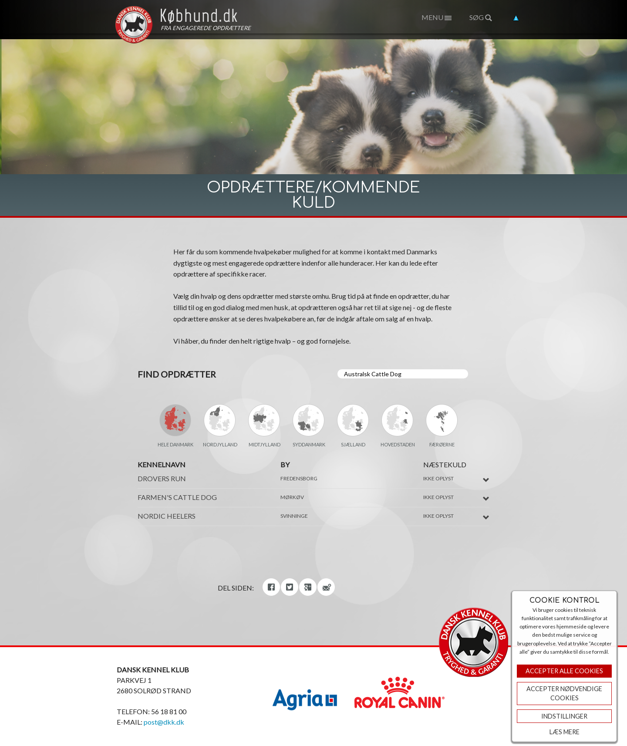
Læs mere (564, 732)
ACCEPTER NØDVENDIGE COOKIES (564, 693)
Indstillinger (564, 716)
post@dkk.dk (164, 722)
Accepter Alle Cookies (564, 671)
